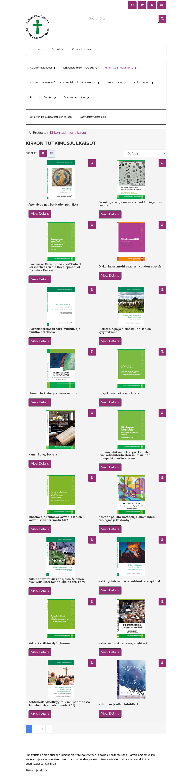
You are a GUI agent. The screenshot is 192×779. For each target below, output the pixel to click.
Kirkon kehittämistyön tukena (49, 643)
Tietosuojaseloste (36, 770)
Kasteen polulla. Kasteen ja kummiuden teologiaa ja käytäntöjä (127, 518)
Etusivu (38, 49)
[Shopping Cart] (142, 5)
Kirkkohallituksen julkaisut (80, 68)
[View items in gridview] (51, 154)
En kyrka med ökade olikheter (120, 393)
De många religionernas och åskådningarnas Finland (130, 204)
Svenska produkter (76, 98)
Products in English (43, 98)
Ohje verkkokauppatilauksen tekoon (51, 116)
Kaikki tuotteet (143, 83)
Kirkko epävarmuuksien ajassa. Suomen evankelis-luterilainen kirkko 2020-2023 (57, 581)
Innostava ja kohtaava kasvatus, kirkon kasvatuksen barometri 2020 (55, 518)
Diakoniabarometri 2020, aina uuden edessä (130, 266)
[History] (132, 5)
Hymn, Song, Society (43, 454)
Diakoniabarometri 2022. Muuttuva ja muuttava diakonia (54, 330)
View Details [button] (40, 214)
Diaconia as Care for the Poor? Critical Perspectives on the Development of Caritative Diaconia (55, 267)
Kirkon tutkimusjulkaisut (120, 68)
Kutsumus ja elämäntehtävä (118, 704)
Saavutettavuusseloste (93, 116)
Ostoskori (57, 49)
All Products (37, 132)
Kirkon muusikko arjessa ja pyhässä (123, 643)
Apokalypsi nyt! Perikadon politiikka (53, 204)
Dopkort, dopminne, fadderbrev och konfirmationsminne (64, 83)
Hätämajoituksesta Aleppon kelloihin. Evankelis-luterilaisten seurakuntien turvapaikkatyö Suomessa (125, 455)
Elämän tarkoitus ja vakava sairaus (53, 393)
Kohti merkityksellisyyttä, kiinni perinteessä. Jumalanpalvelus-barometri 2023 (60, 704)
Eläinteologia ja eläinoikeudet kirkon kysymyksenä (125, 330)
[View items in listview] (43, 154)
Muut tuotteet (116, 83)
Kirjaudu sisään (82, 49)
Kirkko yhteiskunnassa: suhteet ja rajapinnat (129, 581)
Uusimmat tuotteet (42, 68)
